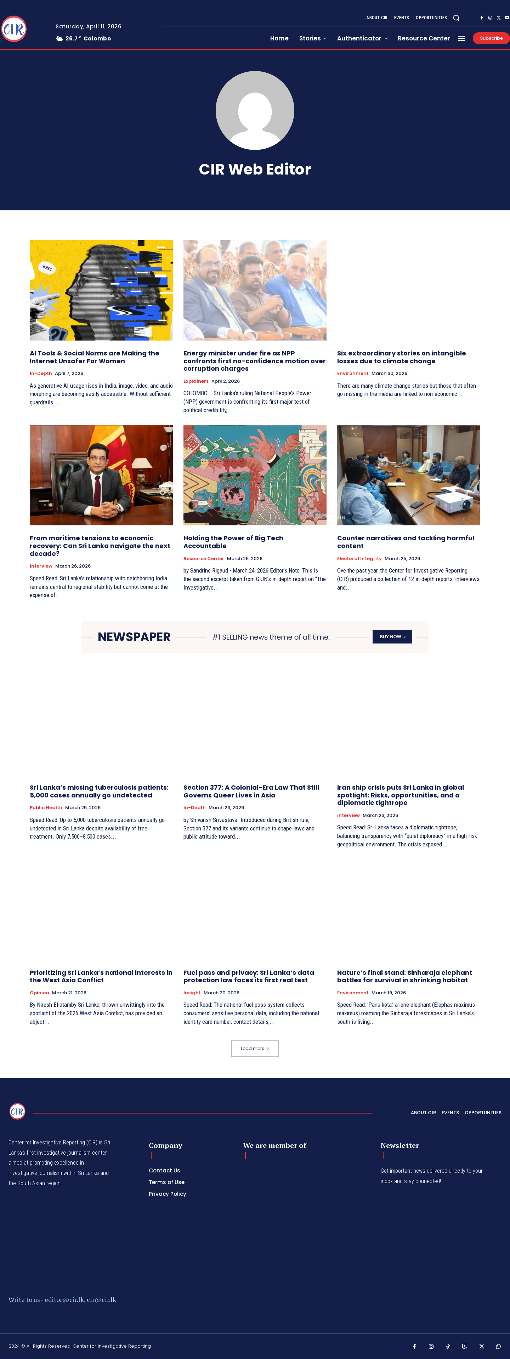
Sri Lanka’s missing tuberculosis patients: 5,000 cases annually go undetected (99, 791)
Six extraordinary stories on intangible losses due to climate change (401, 357)
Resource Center (203, 559)
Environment (353, 373)
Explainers (196, 381)
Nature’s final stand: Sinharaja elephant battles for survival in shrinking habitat (404, 976)
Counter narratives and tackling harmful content (405, 542)
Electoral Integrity (359, 559)
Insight (192, 993)
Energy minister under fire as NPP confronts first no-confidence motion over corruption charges (254, 361)
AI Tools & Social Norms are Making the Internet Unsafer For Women (94, 357)
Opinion (39, 993)
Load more (255, 1048)
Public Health (46, 808)
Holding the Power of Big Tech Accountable (233, 542)
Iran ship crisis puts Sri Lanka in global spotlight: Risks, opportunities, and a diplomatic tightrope (400, 795)
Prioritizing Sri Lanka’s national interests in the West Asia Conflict (101, 976)
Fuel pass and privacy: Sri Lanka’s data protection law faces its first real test (248, 976)
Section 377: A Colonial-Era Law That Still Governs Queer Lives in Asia (251, 791)
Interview (41, 566)
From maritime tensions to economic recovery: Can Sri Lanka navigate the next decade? (100, 546)
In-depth (41, 373)
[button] (456, 17)
